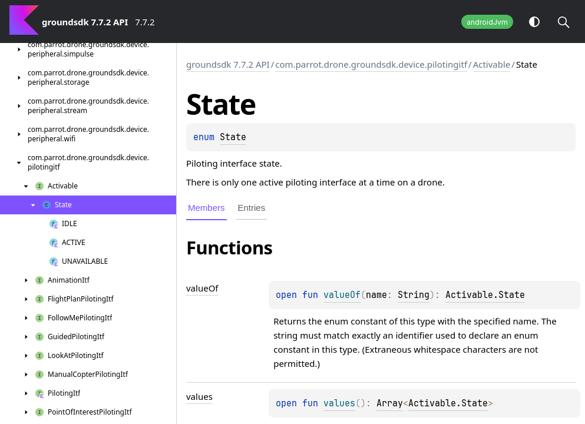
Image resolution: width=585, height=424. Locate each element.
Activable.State (485, 295)
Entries (252, 208)
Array (389, 403)
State (233, 137)
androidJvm (487, 22)
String (413, 295)
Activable (492, 64)
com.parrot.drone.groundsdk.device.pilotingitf (371, 64)
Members (206, 208)
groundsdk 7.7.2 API (228, 64)
